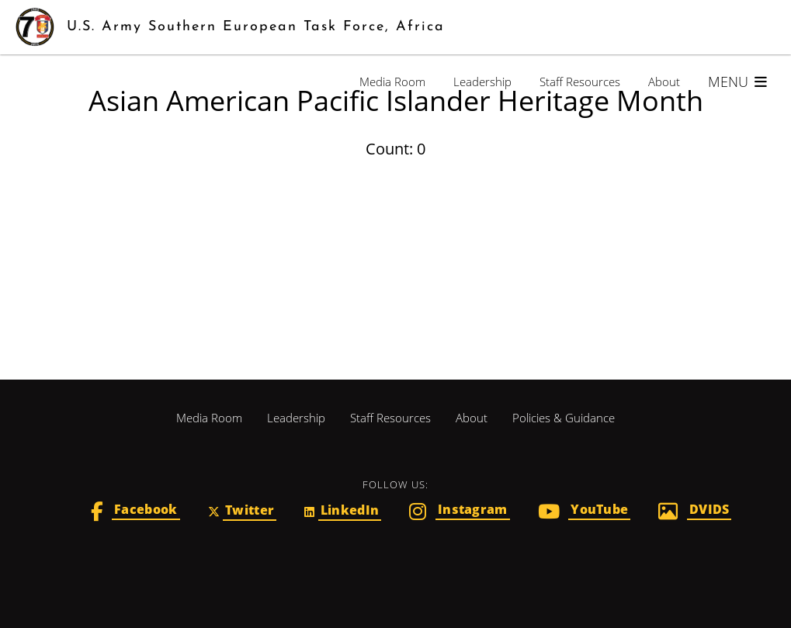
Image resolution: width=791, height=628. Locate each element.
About (664, 81)
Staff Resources (579, 81)
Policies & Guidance (563, 417)
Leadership (482, 81)
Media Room (392, 81)
